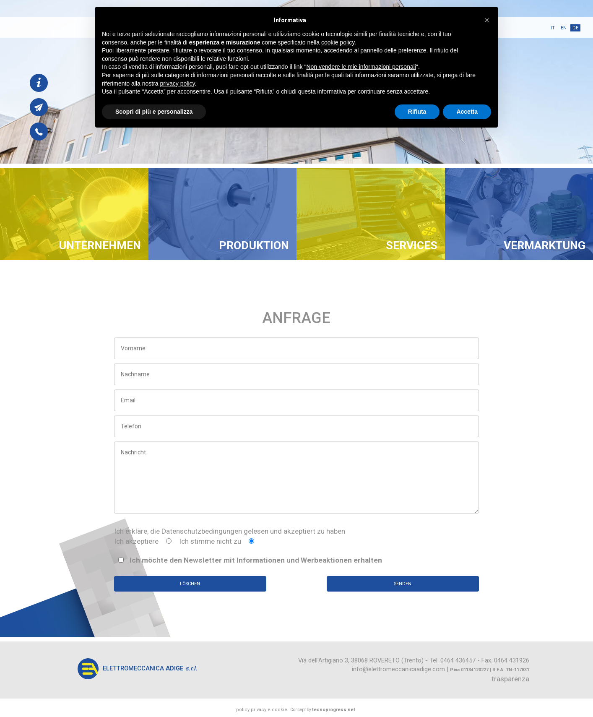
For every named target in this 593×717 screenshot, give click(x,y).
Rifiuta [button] (417, 111)
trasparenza (510, 679)
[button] (487, 20)
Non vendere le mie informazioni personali (361, 66)
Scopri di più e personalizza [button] (153, 111)
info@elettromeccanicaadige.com (398, 669)
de (575, 28)
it (553, 28)
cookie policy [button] (337, 42)
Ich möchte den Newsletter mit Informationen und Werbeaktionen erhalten (250, 560)
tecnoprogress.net (333, 709)
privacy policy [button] (177, 83)
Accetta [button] (467, 111)
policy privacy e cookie (261, 709)
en (564, 28)
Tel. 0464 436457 (452, 660)
